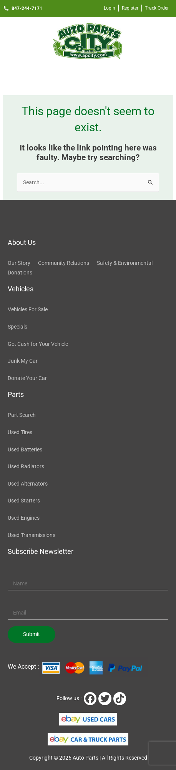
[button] (88, 76)
